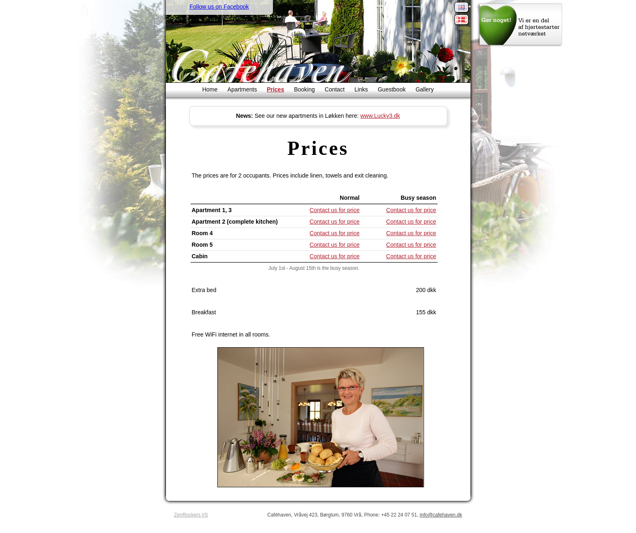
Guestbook (392, 89)
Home (209, 89)
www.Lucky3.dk (380, 115)
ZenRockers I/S (191, 515)
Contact (335, 89)
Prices (275, 89)
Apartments (242, 89)
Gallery (424, 89)
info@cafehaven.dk (441, 515)
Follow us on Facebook (219, 6)
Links (361, 89)
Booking (304, 89)
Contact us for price (334, 210)
